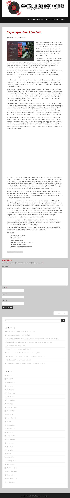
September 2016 (12, 478)
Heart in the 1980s (10, 346)
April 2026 (10, 379)
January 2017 (11, 464)
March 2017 (10, 457)
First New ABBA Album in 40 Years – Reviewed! (19, 363)
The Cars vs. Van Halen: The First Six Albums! (18, 353)
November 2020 (12, 418)
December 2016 (11, 468)
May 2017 (10, 450)
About (47, 20)
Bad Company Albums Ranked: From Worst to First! (20, 356)
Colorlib (34, 496)
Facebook (55, 20)
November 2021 (12, 407)
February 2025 (11, 393)
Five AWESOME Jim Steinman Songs (15, 331)
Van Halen (19, 252)
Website (4, 300)
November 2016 (12, 471)
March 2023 (10, 397)
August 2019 (10, 429)
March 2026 (10, 382)
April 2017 (10, 453)
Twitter (63, 20)
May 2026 (10, 375)
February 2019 (11, 436)
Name (4, 287)
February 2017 (11, 461)
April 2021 (10, 414)
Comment (5, 266)
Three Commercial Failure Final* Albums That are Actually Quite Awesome (27, 338)
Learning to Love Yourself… (13, 335)
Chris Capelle (22, 37)
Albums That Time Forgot (35, 20)
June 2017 (10, 446)
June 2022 (10, 404)
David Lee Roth (11, 252)
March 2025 (10, 389)
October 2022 (11, 400)
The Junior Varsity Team (12, 349)
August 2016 (10, 482)
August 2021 (10, 411)
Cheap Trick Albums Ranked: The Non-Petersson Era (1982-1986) (24, 342)
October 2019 (11, 425)
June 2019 (10, 432)
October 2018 (11, 439)
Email (4, 294)
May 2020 (10, 421)
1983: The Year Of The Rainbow (14, 360)
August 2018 (10, 443)
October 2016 (11, 475)
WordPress (46, 496)
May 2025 (10, 386)
